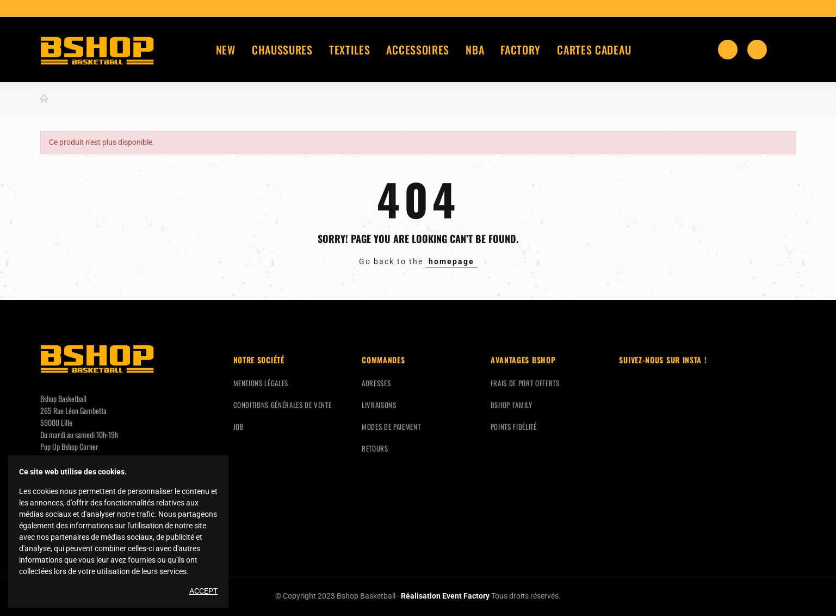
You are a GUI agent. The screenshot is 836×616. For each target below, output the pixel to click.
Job (238, 426)
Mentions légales (260, 382)
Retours (375, 448)
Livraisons (379, 404)
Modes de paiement (391, 426)
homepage (451, 261)
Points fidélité (514, 426)
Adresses (376, 382)
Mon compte (786, 49)
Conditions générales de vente (282, 404)
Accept (203, 591)
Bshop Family (511, 404)
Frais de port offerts (525, 382)
